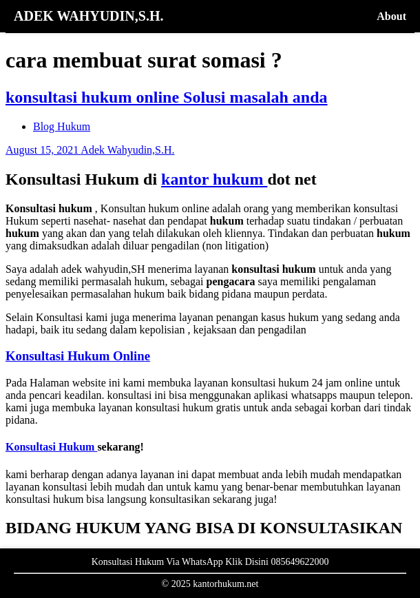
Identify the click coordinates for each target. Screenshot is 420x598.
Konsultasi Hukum (51, 447)
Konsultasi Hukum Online (78, 356)
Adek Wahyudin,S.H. (127, 150)
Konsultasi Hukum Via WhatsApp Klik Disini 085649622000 (210, 562)
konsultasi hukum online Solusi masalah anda (167, 97)
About (391, 16)
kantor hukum (214, 179)
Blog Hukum (61, 126)
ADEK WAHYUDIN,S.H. (88, 15)
